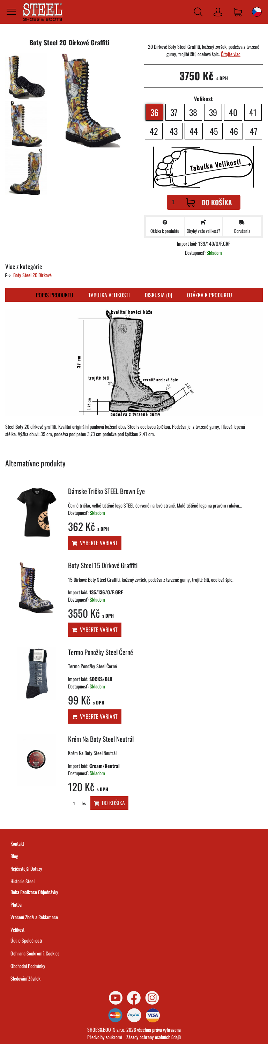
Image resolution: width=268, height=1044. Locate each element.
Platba (16, 904)
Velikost (17, 929)
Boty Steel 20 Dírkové (32, 275)
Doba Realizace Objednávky (34, 892)
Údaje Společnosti (26, 940)
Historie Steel (22, 881)
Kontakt (17, 843)
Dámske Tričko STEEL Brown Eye (106, 491)
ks (77, 803)
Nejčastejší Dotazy (26, 868)
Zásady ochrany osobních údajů (153, 1037)
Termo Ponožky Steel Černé (100, 652)
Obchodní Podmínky (27, 965)
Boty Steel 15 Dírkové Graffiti (102, 565)
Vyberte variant (95, 543)
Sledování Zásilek (25, 978)
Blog (14, 856)
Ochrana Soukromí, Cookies (34, 953)
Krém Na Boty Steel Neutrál (101, 739)
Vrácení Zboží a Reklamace (34, 917)
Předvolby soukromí (104, 1037)
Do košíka (209, 202)
